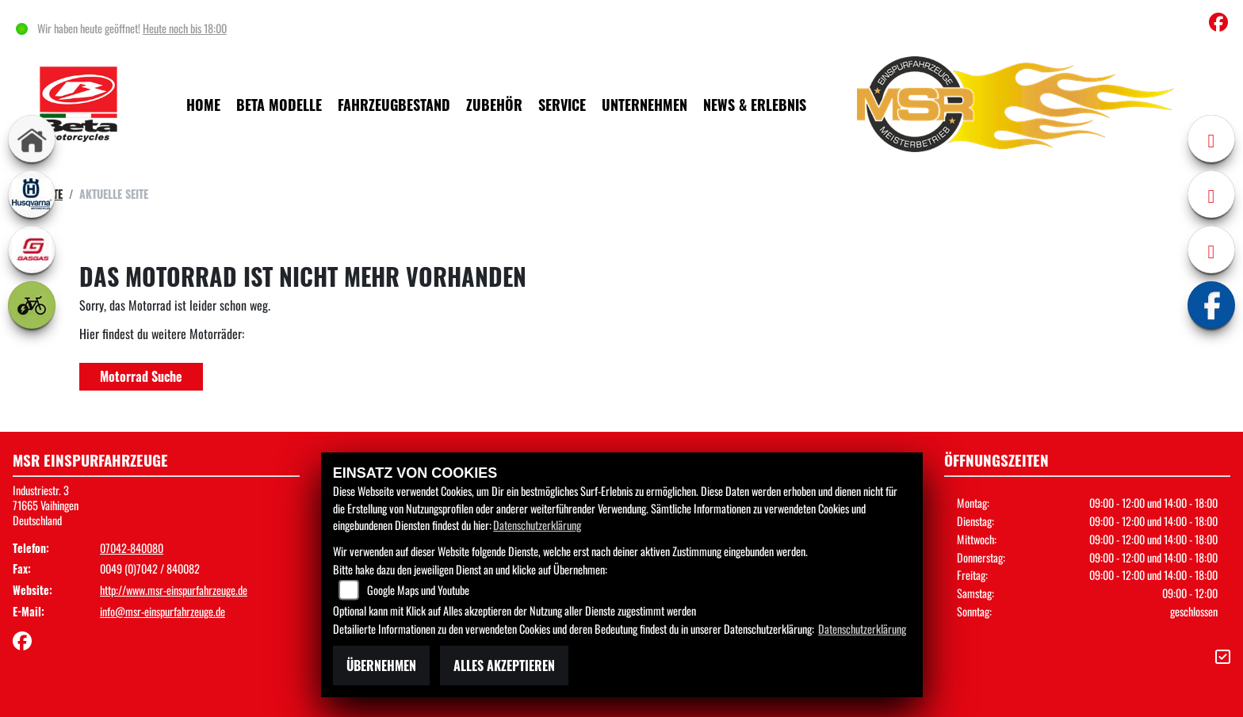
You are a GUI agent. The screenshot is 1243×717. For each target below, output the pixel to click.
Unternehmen (644, 103)
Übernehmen (381, 665)
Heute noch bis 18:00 (187, 28)
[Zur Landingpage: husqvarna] (31, 194)
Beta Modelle (279, 103)
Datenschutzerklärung (537, 525)
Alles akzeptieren (504, 665)
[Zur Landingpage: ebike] (31, 305)
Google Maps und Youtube (418, 590)
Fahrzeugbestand (394, 103)
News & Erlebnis (754, 103)
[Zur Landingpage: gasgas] (31, 249)
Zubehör (494, 103)
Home (203, 103)
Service (562, 103)
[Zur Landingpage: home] (31, 138)
